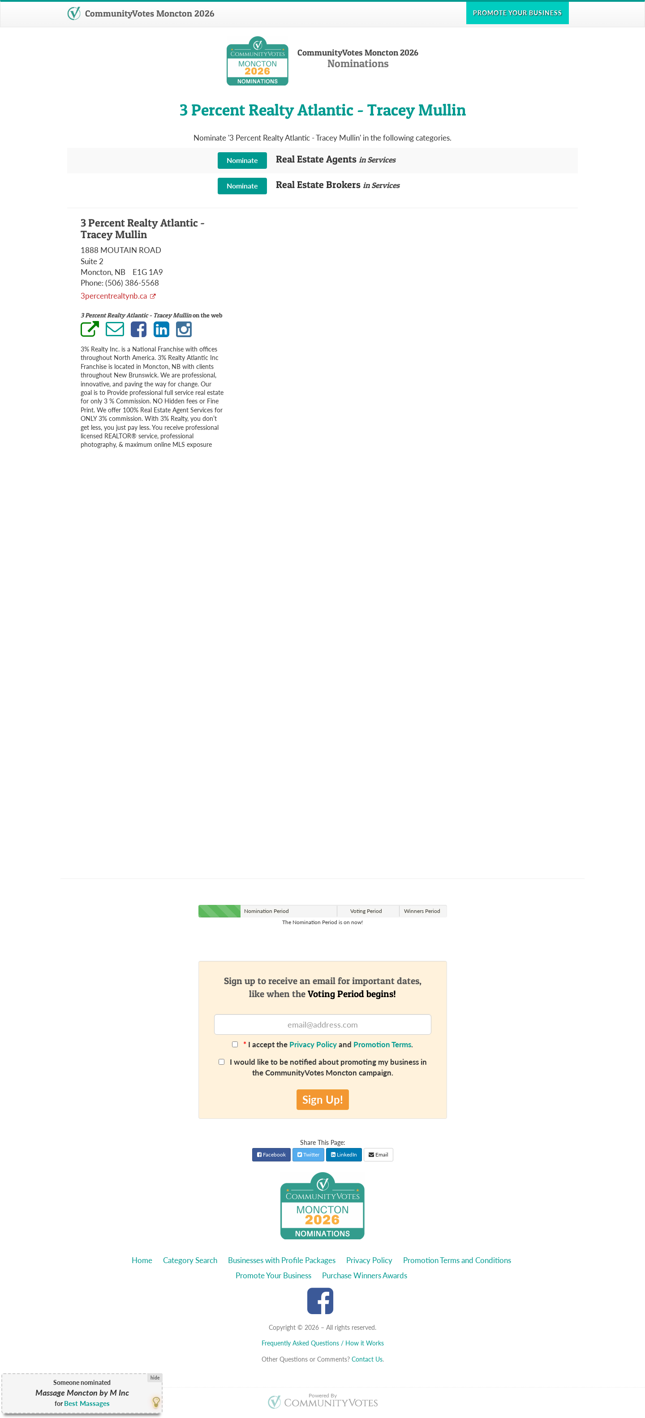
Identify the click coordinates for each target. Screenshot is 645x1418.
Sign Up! (322, 1099)
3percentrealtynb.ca (115, 295)
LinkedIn (344, 1154)
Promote (517, 13)
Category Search (190, 1260)
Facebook (271, 1154)
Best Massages (87, 1403)
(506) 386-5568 (132, 282)
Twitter (308, 1154)
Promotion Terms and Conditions (457, 1260)
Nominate (242, 160)
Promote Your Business (273, 1275)
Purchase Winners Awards (364, 1275)
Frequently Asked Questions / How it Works (323, 1343)
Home (142, 1260)
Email (378, 1154)
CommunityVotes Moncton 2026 (140, 13)
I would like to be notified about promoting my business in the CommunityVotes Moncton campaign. (323, 1067)
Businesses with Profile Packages (281, 1260)
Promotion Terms (382, 1044)
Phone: (92, 282)
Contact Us (367, 1359)
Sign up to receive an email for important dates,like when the (322, 987)
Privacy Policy (313, 1044)
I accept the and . (322, 1044)
